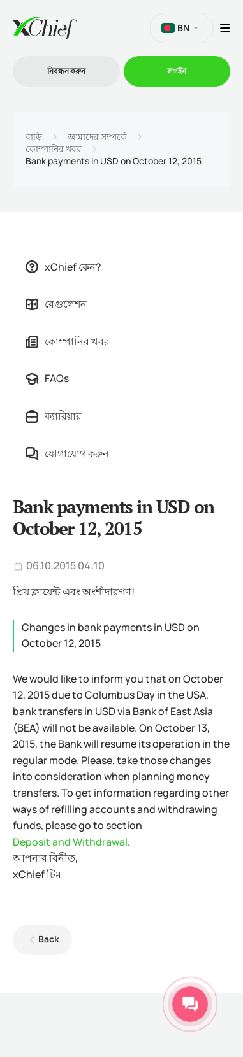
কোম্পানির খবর (54, 149)
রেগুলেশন (56, 304)
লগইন (176, 71)
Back (48, 939)
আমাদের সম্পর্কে (97, 137)
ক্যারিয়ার (54, 416)
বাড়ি (34, 137)
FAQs (47, 378)
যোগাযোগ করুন (67, 453)
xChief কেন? (63, 267)
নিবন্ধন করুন (66, 71)
